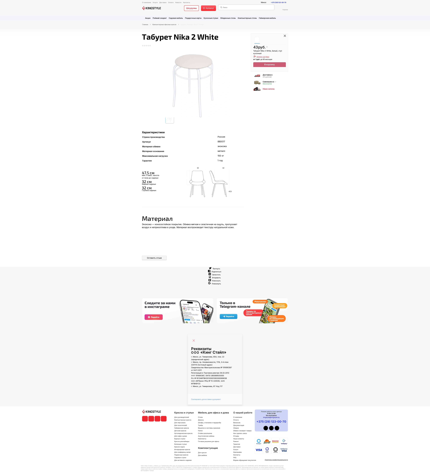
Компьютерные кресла (182, 420)
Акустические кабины (206, 436)
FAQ (234, 457)
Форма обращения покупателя (244, 460)
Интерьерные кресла (182, 449)
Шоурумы (191, 8)
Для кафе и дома (180, 436)
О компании (237, 417)
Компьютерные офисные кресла (164, 24)
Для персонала (179, 422)
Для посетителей (180, 425)
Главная (145, 24)
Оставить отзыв (154, 259)
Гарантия (236, 444)
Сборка (236, 428)
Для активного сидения (183, 460)
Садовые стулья (180, 457)
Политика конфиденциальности (276, 460)
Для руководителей (181, 417)
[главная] (151, 8)
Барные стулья (179, 439)
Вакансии (236, 422)
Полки (200, 431)
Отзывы (236, 436)
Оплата (236, 420)
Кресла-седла (179, 447)
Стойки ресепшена (205, 433)
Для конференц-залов (182, 452)
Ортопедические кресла (183, 433)
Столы (200, 417)
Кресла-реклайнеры (181, 441)
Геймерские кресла (181, 428)
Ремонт (236, 441)
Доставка (236, 447)
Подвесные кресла (181, 455)
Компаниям (237, 452)
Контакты (236, 455)
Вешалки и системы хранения (209, 428)
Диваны (201, 420)
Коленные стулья (180, 444)
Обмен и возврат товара (242, 431)
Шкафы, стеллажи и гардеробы (209, 422)
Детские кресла (180, 431)
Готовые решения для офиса (208, 441)
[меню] (208, 8)
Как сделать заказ (240, 433)
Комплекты (202, 439)
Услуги (235, 449)
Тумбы (200, 425)
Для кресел (202, 452)
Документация (238, 425)
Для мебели (202, 455)
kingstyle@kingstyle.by (271, 417)
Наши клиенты (238, 439)
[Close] (194, 341)
